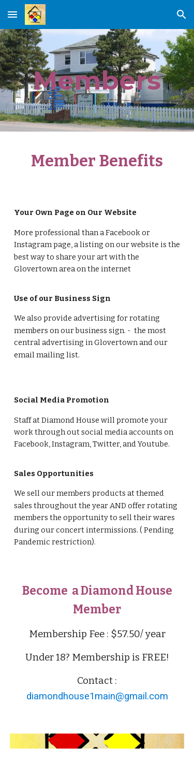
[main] (97, 80)
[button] (12, 14)
